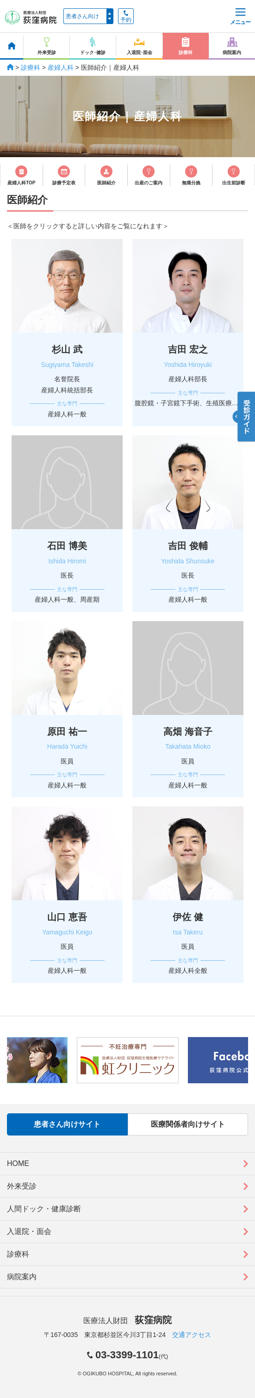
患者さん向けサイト (67, 1124)
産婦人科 (61, 67)
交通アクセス (191, 1334)
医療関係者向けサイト (188, 1124)
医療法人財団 (127, 1321)
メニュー (240, 16)
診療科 (30, 67)
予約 (125, 16)
